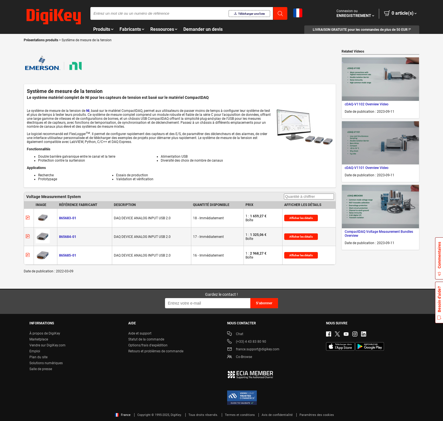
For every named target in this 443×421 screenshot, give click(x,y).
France (123, 415)
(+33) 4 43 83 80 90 (246, 342)
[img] (54, 17)
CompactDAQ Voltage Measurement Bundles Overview (379, 234)
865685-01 (67, 255)
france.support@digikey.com (253, 349)
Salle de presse (40, 369)
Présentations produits (41, 40)
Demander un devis (203, 29)
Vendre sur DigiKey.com (47, 345)
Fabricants (130, 29)
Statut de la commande (146, 339)
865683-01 (67, 218)
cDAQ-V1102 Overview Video (366, 104)
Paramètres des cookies (316, 415)
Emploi (34, 351)
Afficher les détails (301, 218)
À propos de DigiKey (44, 333)
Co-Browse (239, 357)
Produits (101, 29)
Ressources (162, 29)
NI (88, 111)
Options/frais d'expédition (148, 345)
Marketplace (38, 339)
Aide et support (139, 333)
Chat (235, 334)
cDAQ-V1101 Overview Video (366, 168)
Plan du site (38, 357)
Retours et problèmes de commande (155, 351)
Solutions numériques (46, 363)
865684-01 (67, 237)
